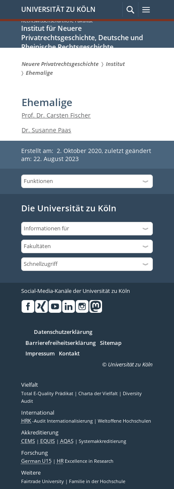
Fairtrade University (43, 481)
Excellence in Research (85, 461)
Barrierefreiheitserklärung (60, 343)
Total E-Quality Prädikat (48, 393)
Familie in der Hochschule (97, 481)
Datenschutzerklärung (63, 332)
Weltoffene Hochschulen (124, 421)
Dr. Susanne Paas (46, 130)
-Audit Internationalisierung (57, 421)
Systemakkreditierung (102, 441)
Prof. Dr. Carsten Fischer (56, 115)
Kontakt (69, 353)
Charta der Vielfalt (98, 393)
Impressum (40, 353)
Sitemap (111, 343)
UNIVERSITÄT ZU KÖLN (58, 9)
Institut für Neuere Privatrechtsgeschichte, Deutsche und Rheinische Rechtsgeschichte (82, 38)
